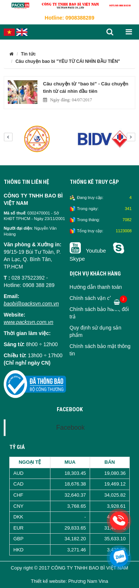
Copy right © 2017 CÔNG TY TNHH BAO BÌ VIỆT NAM (69, 568)
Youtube (89, 250)
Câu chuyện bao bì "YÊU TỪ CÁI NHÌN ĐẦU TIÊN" (68, 61)
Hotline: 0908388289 (70, 18)
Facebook (70, 427)
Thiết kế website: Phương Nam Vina (69, 581)
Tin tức (28, 54)
